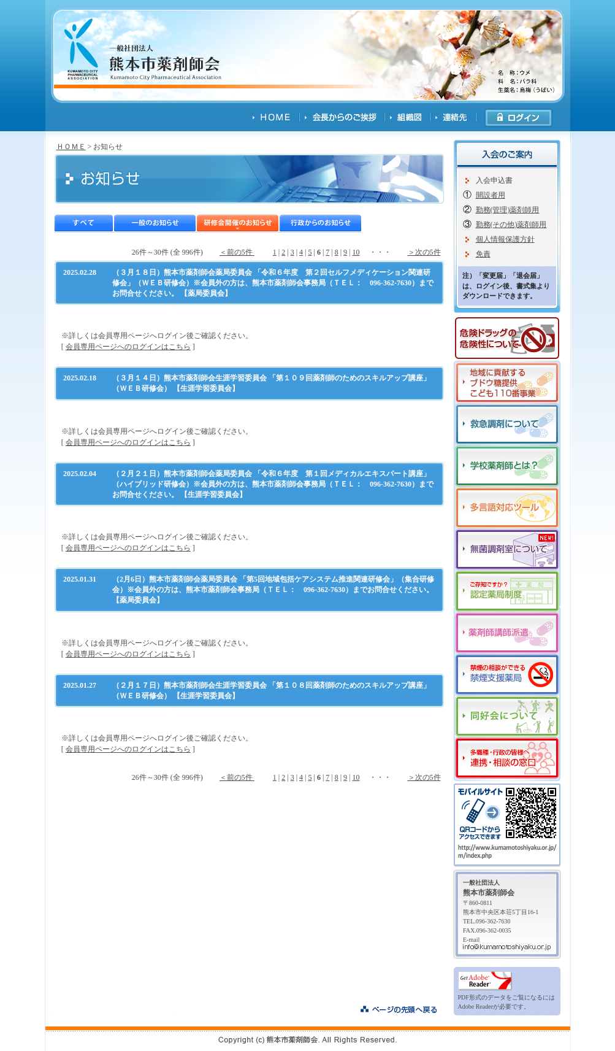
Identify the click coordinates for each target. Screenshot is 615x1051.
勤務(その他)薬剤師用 (511, 224)
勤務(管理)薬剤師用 (508, 210)
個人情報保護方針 (505, 239)
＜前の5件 (237, 252)
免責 (483, 254)
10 (356, 252)
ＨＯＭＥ (71, 146)
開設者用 (490, 195)
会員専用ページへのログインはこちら (128, 346)
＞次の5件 (424, 252)
